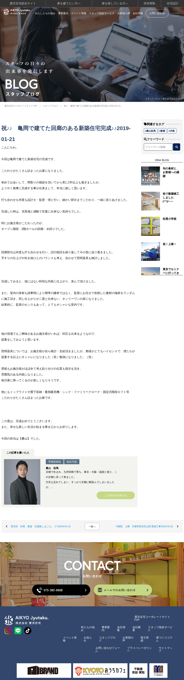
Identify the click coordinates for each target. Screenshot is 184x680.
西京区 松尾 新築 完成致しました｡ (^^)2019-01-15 (41, 527)
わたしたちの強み (45, 13)
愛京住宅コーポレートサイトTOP (21, 105)
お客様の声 (123, 13)
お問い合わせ (157, 13)
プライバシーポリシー (138, 642)
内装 (172, 130)
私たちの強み (84, 627)
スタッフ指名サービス (101, 13)
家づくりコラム (165, 634)
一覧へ (92, 527)
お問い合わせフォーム (105, 642)
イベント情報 (78, 13)
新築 (162, 130)
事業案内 (63, 13)
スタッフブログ (50, 105)
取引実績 (144, 634)
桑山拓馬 (151, 130)
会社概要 (135, 627)
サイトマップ (166, 642)
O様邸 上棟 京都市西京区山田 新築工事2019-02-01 (144, 527)
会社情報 (138, 13)
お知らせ (84, 634)
